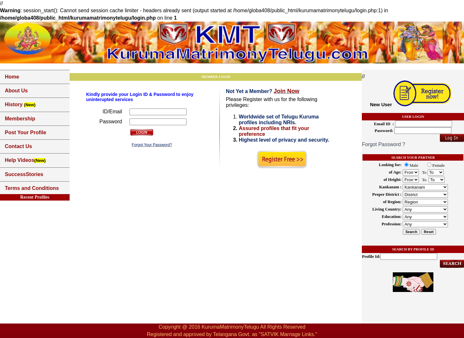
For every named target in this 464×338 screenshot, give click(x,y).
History (20, 104)
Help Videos (25, 160)
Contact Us (18, 146)
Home (12, 77)
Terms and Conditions (32, 188)
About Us (16, 90)
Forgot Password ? (383, 144)
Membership (20, 118)
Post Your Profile (25, 132)
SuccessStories (24, 174)
